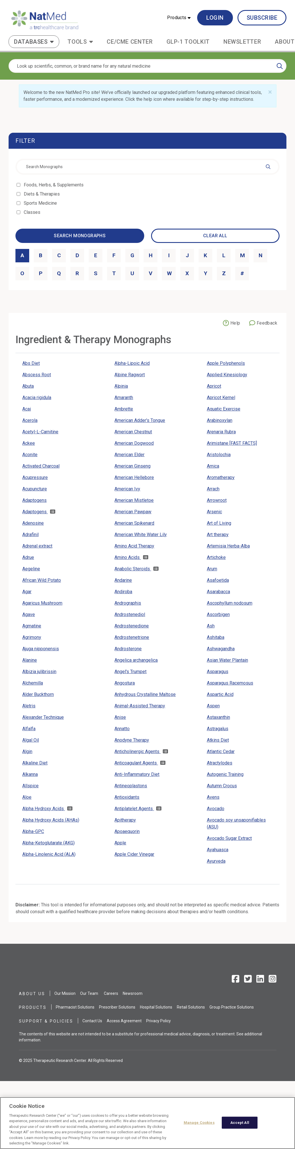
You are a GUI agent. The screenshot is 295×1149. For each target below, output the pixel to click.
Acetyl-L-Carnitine (40, 431)
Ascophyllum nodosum (229, 603)
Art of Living (219, 523)
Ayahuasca (217, 849)
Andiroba (123, 591)
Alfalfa (28, 728)
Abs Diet (31, 363)
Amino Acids (127, 557)
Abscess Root (36, 374)
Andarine (123, 580)
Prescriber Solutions (117, 1007)
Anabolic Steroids (132, 569)
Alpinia (121, 386)
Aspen (213, 706)
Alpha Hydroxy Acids (43, 808)
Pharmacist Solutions (75, 1007)
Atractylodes (219, 763)
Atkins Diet (218, 740)
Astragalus (217, 728)
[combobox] (147, 167)
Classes (32, 212)
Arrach (213, 489)
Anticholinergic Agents (137, 751)
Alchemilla (32, 683)
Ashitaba (215, 637)
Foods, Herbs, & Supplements (54, 185)
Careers (111, 993)
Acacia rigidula (36, 397)
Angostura (124, 683)
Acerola (29, 420)
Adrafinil (30, 534)
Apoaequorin (127, 831)
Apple (120, 843)
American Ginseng (132, 466)
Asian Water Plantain (227, 660)
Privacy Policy (158, 1021)
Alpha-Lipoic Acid (132, 363)
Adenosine (33, 523)
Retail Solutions (191, 1007)
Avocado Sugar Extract (229, 838)
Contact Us (92, 1021)
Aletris (28, 706)
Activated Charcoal (41, 466)
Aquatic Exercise (223, 409)
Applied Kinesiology (227, 374)
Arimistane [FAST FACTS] (232, 443)
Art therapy (218, 534)
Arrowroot (217, 500)
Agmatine (31, 626)
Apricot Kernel (221, 397)
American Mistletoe (134, 500)
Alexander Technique (43, 717)
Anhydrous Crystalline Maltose (145, 694)
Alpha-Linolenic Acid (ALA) (49, 854)
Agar (26, 591)
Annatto (122, 728)
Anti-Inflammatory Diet (136, 774)
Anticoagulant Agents (136, 763)
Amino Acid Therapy (134, 546)
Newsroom (132, 993)
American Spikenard (134, 523)
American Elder (129, 454)
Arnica (213, 466)
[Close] (270, 92)
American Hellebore (134, 477)
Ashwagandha (221, 648)
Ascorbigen (218, 614)
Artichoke (216, 557)
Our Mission (65, 993)
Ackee (28, 443)
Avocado (215, 808)
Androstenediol (129, 614)
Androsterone (128, 648)
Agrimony (31, 637)
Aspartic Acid (220, 694)
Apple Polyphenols (226, 363)
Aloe (26, 797)
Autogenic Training (225, 774)
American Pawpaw (132, 511)
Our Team (89, 993)
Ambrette (123, 409)
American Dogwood (134, 443)
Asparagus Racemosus (230, 683)
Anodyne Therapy (131, 740)
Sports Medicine (41, 203)
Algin (27, 751)
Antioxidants (126, 797)
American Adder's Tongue (139, 420)
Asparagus (217, 671)
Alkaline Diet (34, 763)
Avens (213, 797)
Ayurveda (216, 861)
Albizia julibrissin (39, 671)
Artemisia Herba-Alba (228, 546)
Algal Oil (30, 740)
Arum (212, 569)
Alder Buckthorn (38, 694)
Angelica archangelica (136, 660)
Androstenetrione (131, 637)
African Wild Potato (41, 580)
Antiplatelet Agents (134, 808)
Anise (120, 717)
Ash (211, 626)
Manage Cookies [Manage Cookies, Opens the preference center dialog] (199, 1125)
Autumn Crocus (222, 785)
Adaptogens (34, 500)
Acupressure (35, 477)
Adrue (28, 557)
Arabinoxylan (219, 420)
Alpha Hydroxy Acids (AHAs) (50, 820)
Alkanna (30, 774)
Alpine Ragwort (129, 374)
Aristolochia (219, 454)
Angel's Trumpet (130, 671)
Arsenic (214, 511)
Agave (28, 614)
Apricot (214, 386)
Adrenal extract (37, 546)
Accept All (239, 1125)
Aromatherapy (221, 477)
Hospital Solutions (156, 1007)
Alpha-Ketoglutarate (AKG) (48, 843)
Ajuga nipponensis (40, 648)
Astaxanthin (218, 717)
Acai (26, 409)
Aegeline (31, 569)
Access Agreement (124, 1021)
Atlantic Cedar (221, 751)
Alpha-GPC (33, 831)
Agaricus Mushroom (42, 603)
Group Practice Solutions (231, 1007)
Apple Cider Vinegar (134, 854)
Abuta (28, 386)
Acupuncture (34, 489)
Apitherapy (125, 820)
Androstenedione (131, 626)
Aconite (29, 454)
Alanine (29, 660)
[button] (179, 17)
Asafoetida (218, 580)
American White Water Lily (140, 534)
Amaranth (123, 397)
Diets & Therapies (42, 194)
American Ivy (127, 489)
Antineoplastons (130, 785)
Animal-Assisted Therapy (139, 706)
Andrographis (127, 603)
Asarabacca (218, 591)
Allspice (30, 785)
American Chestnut (133, 431)
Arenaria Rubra (221, 431)
